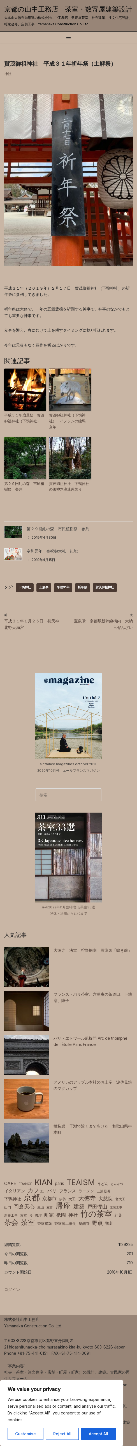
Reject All (62, 1433)
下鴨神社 (24, 587)
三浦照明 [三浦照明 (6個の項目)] (103, 1191)
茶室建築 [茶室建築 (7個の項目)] (44, 1223)
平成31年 (63, 587)
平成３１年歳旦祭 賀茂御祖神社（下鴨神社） (24, 418)
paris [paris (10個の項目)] (59, 1183)
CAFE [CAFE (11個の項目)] (10, 1183)
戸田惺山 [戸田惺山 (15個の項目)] (97, 1206)
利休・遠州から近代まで (68, 913)
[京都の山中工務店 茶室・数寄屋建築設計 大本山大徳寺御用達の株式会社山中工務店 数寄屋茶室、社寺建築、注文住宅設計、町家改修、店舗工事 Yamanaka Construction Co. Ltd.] (68, 15)
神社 (7, 73)
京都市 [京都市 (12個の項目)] (49, 1198)
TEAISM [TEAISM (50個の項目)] (81, 1182)
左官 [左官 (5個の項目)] (50, 1207)
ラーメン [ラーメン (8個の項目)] (86, 1191)
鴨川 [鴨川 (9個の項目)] (109, 1223)
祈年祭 (82, 587)
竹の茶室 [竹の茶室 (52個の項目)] (96, 1214)
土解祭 (43, 587)
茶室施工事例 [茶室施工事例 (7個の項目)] (65, 1223)
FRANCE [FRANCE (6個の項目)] (25, 1184)
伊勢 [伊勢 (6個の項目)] (62, 1199)
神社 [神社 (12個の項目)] (73, 1215)
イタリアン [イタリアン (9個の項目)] (14, 1191)
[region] (61, 1413)
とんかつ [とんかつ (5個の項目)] (117, 1184)
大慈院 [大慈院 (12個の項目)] (105, 1198)
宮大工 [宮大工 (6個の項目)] (120, 1199)
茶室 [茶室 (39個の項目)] (28, 1222)
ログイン (12, 1289)
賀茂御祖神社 (105, 587)
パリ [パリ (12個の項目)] (52, 1191)
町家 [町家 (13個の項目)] (49, 1215)
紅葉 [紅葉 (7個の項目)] (118, 1215)
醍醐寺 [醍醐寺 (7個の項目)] (84, 1223)
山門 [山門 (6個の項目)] (7, 1207)
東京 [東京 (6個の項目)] (23, 1215)
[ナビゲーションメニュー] (68, 37)
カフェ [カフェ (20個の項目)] (36, 1190)
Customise (25, 1433)
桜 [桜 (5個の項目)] (30, 1215)
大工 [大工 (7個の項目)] (72, 1199)
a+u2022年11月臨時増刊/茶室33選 (68, 907)
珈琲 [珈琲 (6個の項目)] (38, 1215)
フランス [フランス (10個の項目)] (67, 1191)
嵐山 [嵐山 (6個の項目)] (40, 1207)
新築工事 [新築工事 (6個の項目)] (11, 1215)
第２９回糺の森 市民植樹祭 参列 (24, 486)
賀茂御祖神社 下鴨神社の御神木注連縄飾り (69, 486)
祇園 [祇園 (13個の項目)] (61, 1215)
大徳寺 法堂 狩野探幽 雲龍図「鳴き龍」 (93, 950)
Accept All (98, 1433)
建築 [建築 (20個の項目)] (79, 1206)
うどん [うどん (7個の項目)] (102, 1184)
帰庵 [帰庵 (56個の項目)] (63, 1206)
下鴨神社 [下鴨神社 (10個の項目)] (12, 1198)
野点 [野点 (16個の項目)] (97, 1223)
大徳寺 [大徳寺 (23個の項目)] (87, 1198)
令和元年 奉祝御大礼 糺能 (52, 551)
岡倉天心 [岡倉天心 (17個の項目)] (24, 1206)
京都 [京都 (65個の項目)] (32, 1197)
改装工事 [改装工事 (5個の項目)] (116, 1207)
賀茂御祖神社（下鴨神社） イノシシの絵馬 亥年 (69, 421)
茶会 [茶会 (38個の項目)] (11, 1222)
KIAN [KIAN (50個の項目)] (43, 1182)
